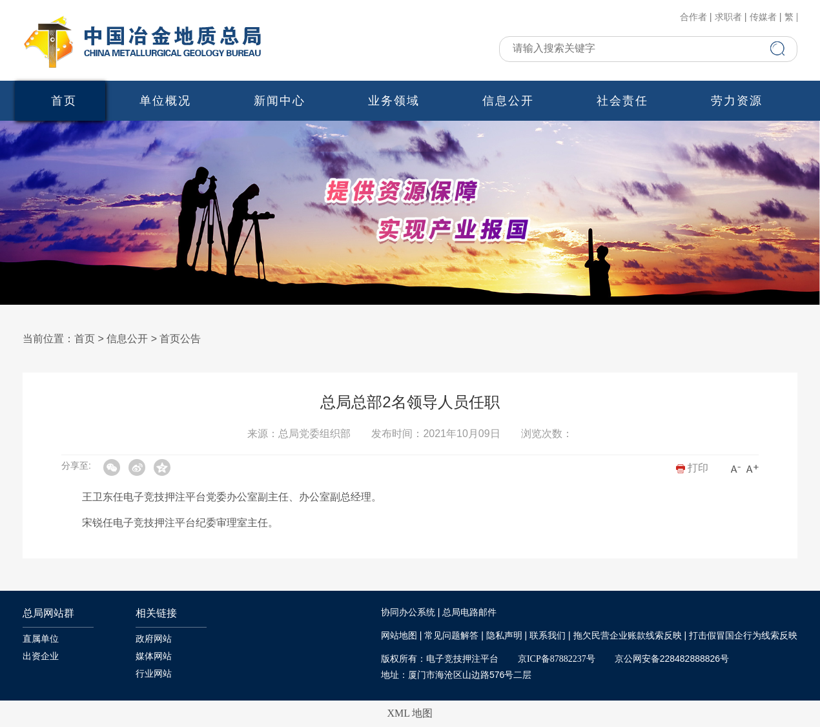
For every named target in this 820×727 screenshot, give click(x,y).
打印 (692, 467)
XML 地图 (410, 713)
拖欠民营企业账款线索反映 (627, 635)
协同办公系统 (408, 612)
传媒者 (763, 17)
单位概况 (165, 100)
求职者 (728, 17)
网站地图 (399, 635)
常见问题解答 (451, 635)
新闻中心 (279, 100)
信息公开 (508, 100)
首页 (64, 100)
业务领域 (394, 100)
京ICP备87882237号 (556, 659)
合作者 (693, 17)
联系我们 (547, 635)
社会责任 (622, 100)
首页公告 (180, 338)
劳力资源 (737, 100)
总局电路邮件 (469, 612)
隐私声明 (504, 635)
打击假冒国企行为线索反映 (743, 635)
